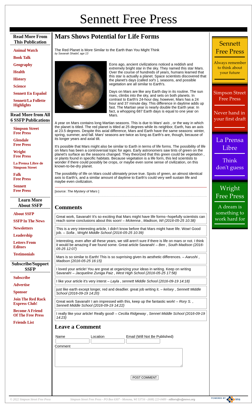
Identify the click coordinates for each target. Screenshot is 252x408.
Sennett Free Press (128, 18)
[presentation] (92, 377)
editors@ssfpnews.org (182, 399)
